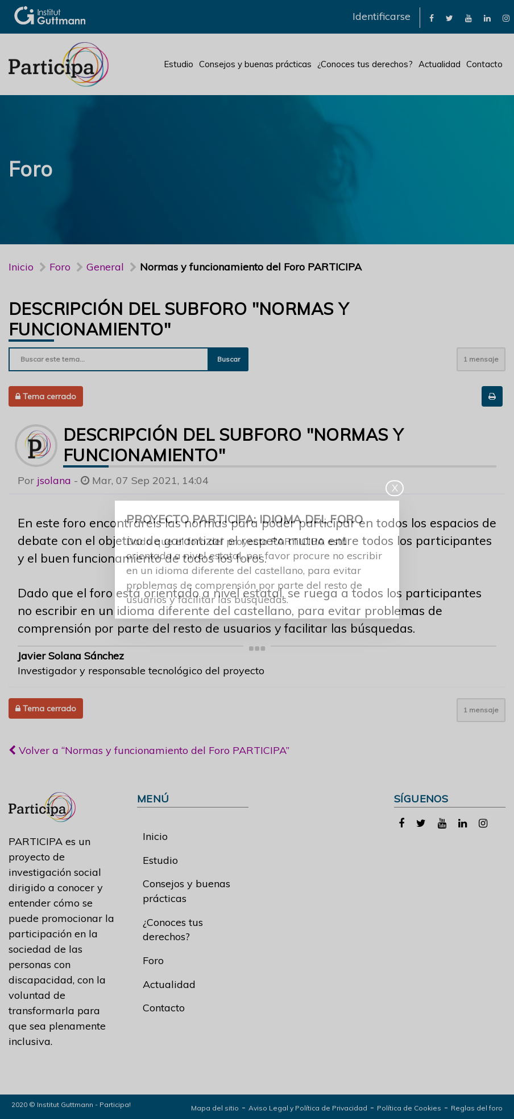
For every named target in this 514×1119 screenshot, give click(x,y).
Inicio (21, 266)
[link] (431, 17)
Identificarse (382, 16)
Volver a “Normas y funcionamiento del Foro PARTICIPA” (149, 750)
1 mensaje (481, 359)
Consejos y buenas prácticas (255, 64)
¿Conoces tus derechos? (365, 64)
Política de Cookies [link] (409, 1108)
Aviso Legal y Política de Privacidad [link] (307, 1108)
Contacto (484, 64)
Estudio (178, 64)
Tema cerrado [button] (45, 396)
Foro (153, 960)
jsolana (54, 480)
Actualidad (439, 64)
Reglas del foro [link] (477, 1108)
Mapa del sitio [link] (215, 1108)
